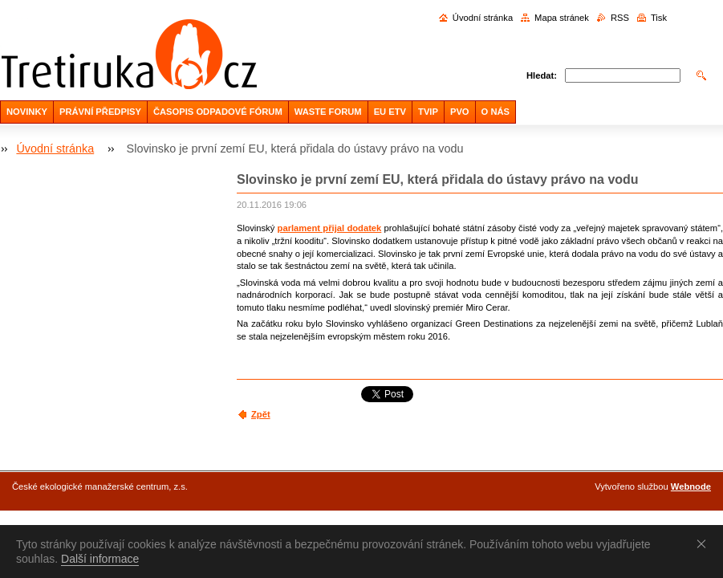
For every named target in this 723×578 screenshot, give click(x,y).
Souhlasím (704, 543)
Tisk (659, 17)
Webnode (691, 486)
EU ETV (390, 111)
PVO (459, 111)
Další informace (100, 558)
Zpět (260, 414)
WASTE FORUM (328, 111)
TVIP (428, 111)
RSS (620, 17)
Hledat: (541, 75)
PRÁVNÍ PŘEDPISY (100, 111)
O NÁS (495, 111)
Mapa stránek (561, 17)
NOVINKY (26, 111)
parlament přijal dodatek (330, 228)
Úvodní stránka (483, 17)
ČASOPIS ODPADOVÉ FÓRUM (217, 111)
